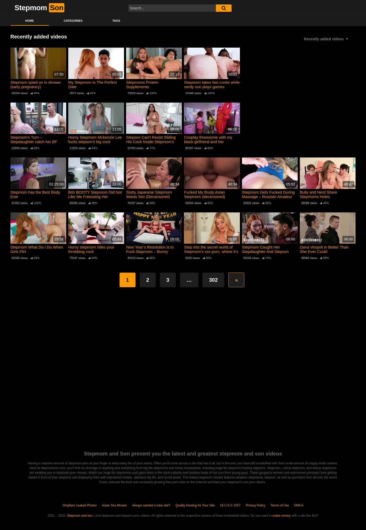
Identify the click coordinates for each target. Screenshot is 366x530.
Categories (73, 20)
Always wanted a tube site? (151, 505)
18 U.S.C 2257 (230, 505)
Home (29, 20)
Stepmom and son (79, 515)
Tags (116, 20)
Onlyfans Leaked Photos (80, 505)
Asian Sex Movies (114, 505)
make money (282, 515)
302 (213, 280)
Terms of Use (280, 505)
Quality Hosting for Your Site (195, 505)
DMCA (298, 505)
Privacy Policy (255, 505)
